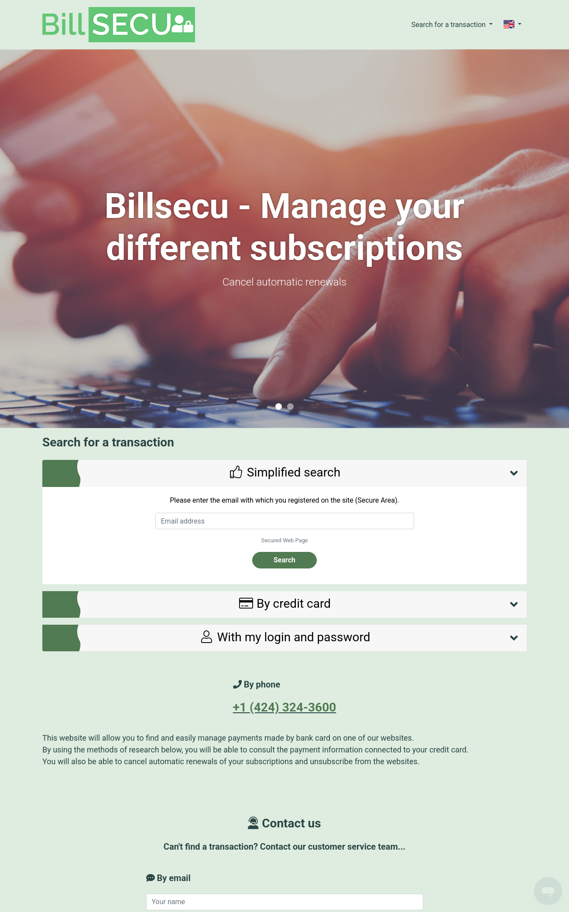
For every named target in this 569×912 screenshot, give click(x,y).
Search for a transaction (449, 24)
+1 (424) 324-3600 (284, 707)
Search (284, 560)
